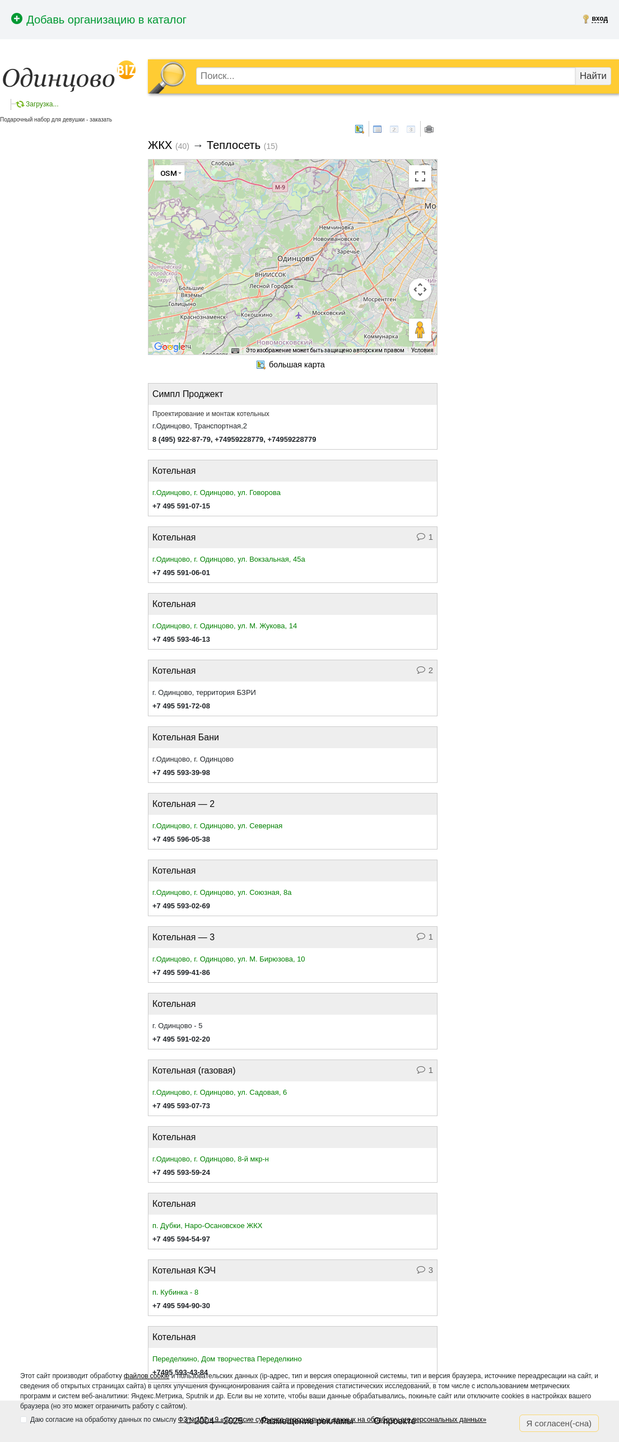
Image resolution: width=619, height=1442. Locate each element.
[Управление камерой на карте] (420, 289)
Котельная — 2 (183, 804)
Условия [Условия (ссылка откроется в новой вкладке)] (422, 350)
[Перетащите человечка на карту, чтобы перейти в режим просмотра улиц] (420, 330)
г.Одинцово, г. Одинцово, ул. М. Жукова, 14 (224, 626)
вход (600, 18)
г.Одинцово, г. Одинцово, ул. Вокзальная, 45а (228, 559)
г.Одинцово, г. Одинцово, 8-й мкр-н (210, 1159)
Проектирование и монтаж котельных (210, 414)
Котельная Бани (185, 737)
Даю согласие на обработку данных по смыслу (258, 1420)
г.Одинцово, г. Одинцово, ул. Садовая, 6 (219, 1092)
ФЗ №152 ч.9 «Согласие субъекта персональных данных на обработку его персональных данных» (332, 1420)
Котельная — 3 (183, 937)
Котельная (174, 470)
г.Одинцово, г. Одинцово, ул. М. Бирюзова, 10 (228, 959)
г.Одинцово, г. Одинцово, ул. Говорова (216, 492)
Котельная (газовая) (194, 1070)
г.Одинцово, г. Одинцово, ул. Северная (217, 826)
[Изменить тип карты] (169, 173)
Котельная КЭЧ (184, 1270)
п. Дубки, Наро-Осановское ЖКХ (207, 1225)
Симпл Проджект (187, 394)
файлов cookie (146, 1376)
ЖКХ (160, 145)
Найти (593, 76)
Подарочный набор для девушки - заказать (56, 119)
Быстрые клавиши (212, 351)
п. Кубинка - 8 (175, 1292)
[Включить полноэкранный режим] (420, 176)
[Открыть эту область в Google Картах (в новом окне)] (169, 347)
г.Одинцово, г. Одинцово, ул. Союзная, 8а (222, 892)
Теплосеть (233, 145)
